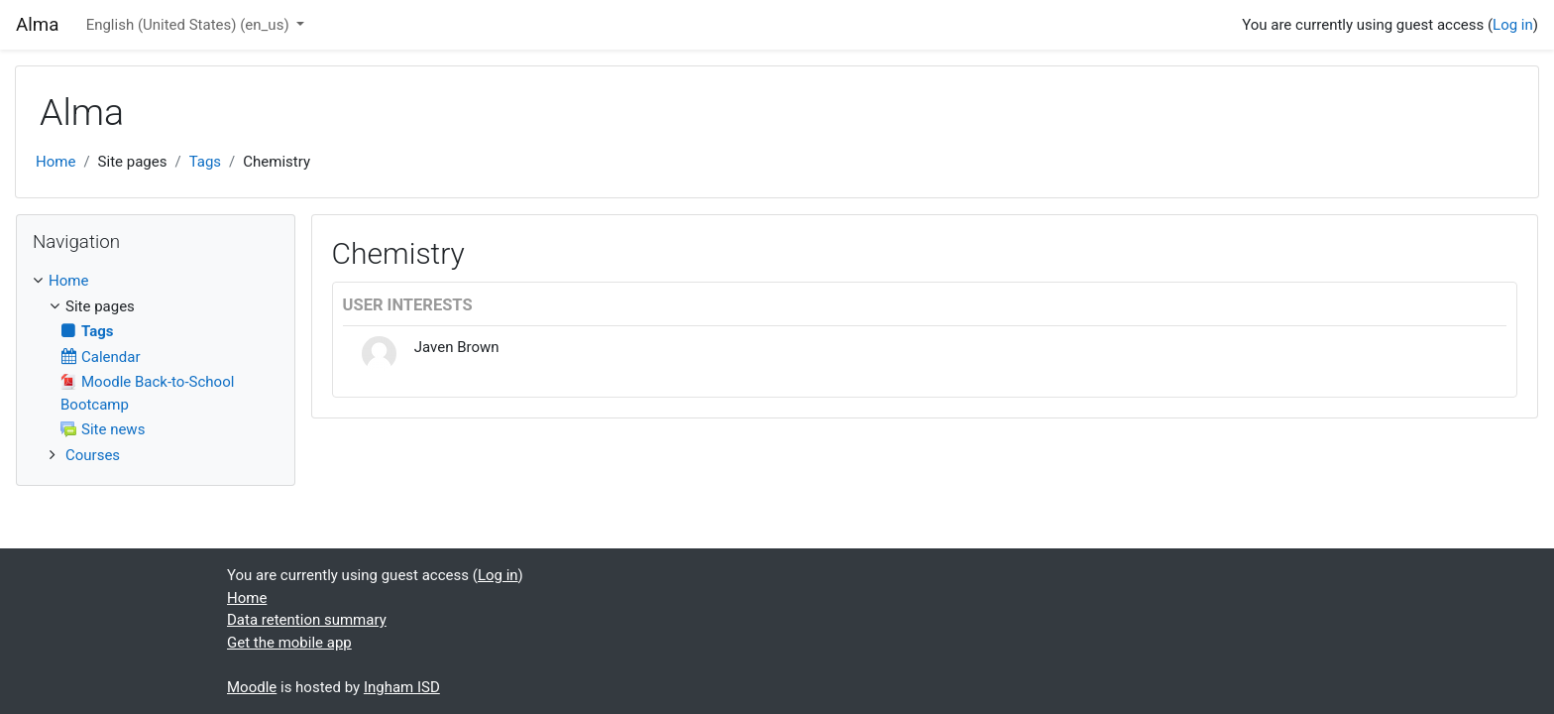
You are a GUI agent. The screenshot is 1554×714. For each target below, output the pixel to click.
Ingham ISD (402, 687)
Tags (205, 162)
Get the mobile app (289, 643)
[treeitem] (155, 281)
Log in (1513, 25)
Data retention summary (307, 620)
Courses (92, 455)
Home (55, 162)
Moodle (252, 687)
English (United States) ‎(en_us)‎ (189, 25)
